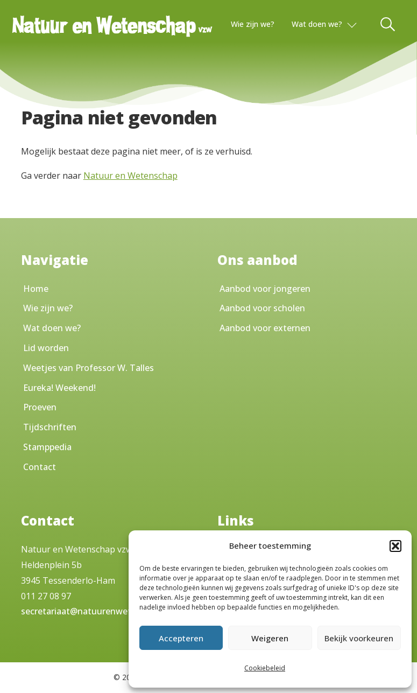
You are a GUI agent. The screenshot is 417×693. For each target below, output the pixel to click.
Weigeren (269, 638)
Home (35, 289)
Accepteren (181, 638)
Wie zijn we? (252, 24)
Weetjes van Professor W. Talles (88, 368)
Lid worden (46, 348)
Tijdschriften (49, 427)
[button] (395, 546)
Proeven (39, 407)
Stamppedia (47, 447)
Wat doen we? (317, 24)
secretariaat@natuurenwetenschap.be (99, 611)
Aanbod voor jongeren (265, 289)
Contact (39, 467)
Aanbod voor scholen (262, 308)
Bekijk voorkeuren (358, 638)
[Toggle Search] (388, 24)
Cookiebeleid (264, 668)
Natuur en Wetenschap (130, 175)
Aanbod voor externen (265, 328)
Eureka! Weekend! (59, 388)
